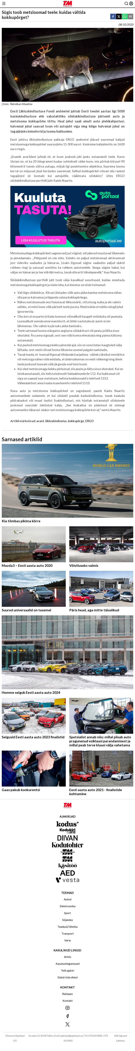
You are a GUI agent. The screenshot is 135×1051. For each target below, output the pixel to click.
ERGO (89, 421)
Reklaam (67, 993)
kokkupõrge (76, 421)
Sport (67, 913)
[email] (130, 17)
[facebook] (113, 17)
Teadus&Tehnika (67, 926)
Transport (68, 933)
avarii (40, 421)
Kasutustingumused (67, 963)
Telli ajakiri (67, 970)
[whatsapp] (124, 17)
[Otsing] (126, 3)
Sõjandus (67, 919)
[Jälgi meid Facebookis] (67, 1016)
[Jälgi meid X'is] (67, 1024)
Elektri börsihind (67, 977)
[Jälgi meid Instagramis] (67, 1008)
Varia (67, 940)
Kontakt (68, 1000)
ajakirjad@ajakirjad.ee (71, 1035)
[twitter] (119, 17)
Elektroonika (67, 906)
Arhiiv (67, 956)
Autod (67, 899)
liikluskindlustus (56, 421)
